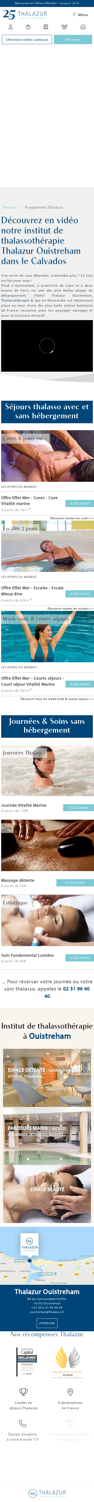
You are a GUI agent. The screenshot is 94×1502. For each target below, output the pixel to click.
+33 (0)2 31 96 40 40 (47, 1307)
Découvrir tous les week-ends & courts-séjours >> (57, 699)
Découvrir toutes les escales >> (71, 608)
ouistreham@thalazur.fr (47, 1312)
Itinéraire (47, 1323)
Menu (80, 14)
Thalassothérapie (15, 300)
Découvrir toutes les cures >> (72, 518)
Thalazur (10, 207)
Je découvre (80, 503)
